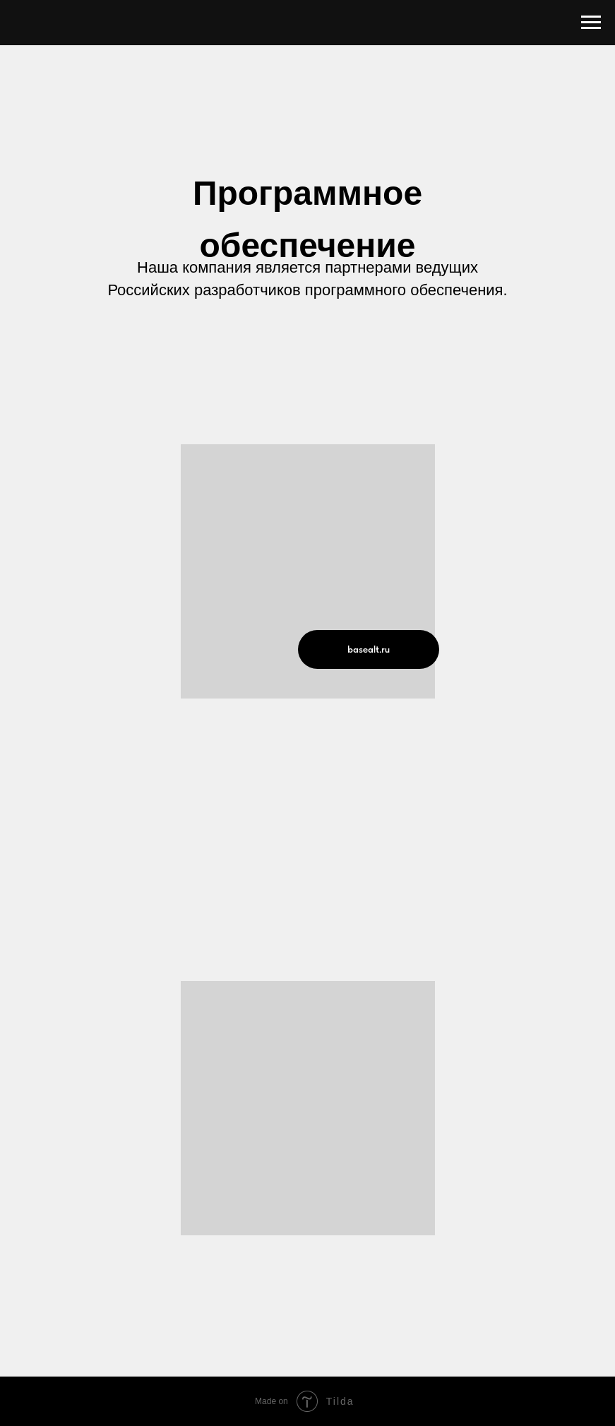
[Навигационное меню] (591, 23)
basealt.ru (368, 649)
